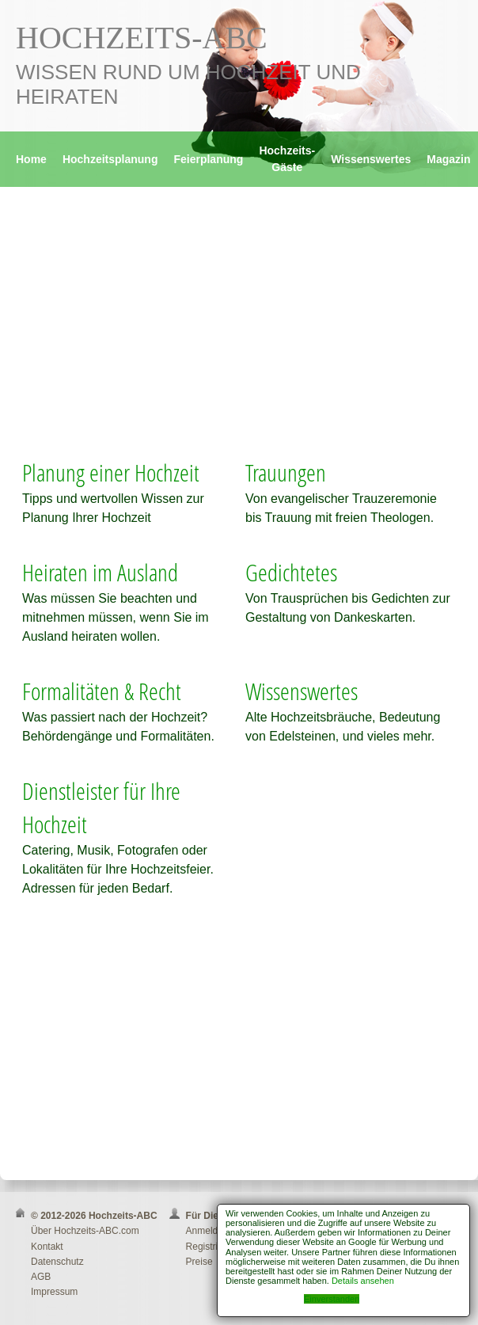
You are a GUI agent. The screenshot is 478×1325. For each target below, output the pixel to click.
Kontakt (47, 1246)
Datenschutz (57, 1261)
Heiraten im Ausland (100, 572)
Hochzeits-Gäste (287, 158)
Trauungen (285, 472)
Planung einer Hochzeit (110, 472)
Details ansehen (363, 1280)
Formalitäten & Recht (101, 691)
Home (31, 159)
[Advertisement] (239, 329)
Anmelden (207, 1230)
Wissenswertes (371, 159)
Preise (199, 1261)
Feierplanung (208, 159)
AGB (41, 1276)
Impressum (54, 1291)
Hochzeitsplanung (110, 159)
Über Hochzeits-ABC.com (85, 1230)
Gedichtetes (291, 572)
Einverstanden (331, 1299)
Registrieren (211, 1246)
